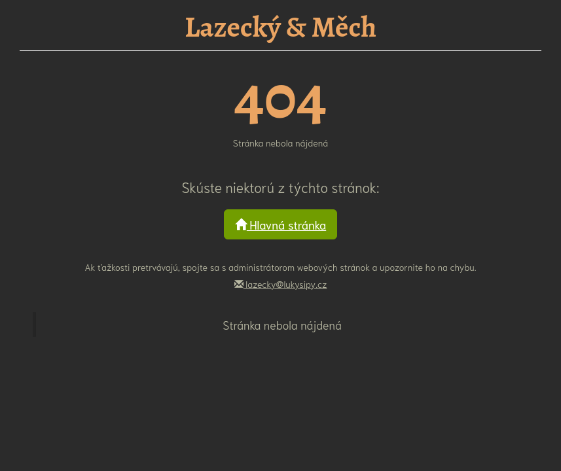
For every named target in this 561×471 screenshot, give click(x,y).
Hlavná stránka (280, 224)
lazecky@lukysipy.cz (280, 284)
